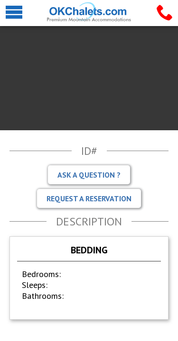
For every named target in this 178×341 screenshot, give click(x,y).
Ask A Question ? (89, 174)
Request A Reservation (89, 198)
